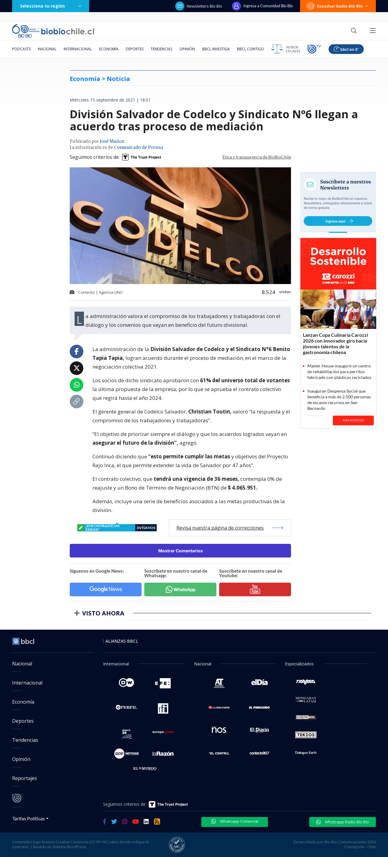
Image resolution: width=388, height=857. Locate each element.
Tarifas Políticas (28, 818)
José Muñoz (112, 141)
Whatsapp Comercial (234, 821)
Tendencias (161, 49)
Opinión (187, 49)
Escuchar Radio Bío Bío (338, 6)
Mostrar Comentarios (180, 550)
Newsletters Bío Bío (198, 6)
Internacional (78, 49)
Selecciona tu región (50, 6)
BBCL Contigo (250, 49)
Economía (109, 49)
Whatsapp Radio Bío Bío (342, 822)
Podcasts (21, 49)
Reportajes (24, 778)
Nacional (47, 49)
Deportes (134, 49)
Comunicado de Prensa (138, 147)
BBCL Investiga (216, 49)
